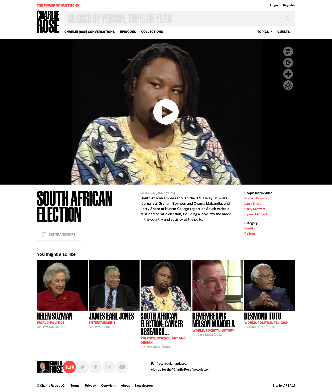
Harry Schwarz (254, 209)
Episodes (128, 32)
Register (289, 5)
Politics (250, 234)
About (125, 386)
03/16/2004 (266, 320)
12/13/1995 (111, 320)
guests (283, 32)
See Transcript (62, 234)
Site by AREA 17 (284, 386)
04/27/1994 (166, 330)
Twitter (82, 367)
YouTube (122, 367)
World (248, 228)
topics (263, 32)
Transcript (288, 51)
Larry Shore (252, 204)
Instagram (108, 367)
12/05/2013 (217, 324)
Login (274, 5)
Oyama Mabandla (256, 214)
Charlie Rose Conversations (89, 32)
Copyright (108, 386)
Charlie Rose (48, 21)
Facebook (95, 367)
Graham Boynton (256, 198)
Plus (288, 74)
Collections (152, 32)
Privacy (90, 386)
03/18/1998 (55, 320)
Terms (75, 386)
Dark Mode (288, 85)
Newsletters (144, 386)
